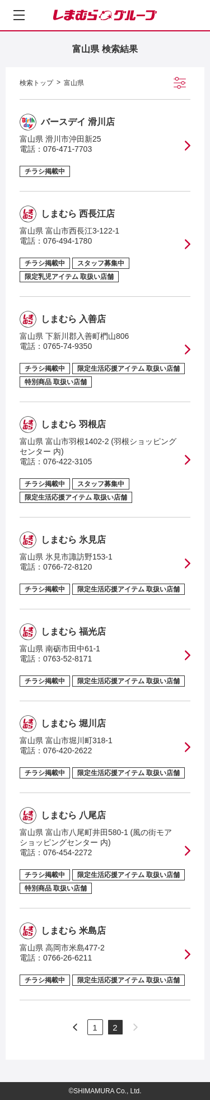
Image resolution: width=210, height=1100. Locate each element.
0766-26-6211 (67, 957)
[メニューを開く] (19, 15)
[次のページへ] (75, 1027)
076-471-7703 (67, 149)
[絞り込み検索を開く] (179, 83)
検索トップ (36, 83)
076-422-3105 (67, 461)
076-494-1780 (67, 240)
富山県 (74, 83)
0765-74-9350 (67, 346)
